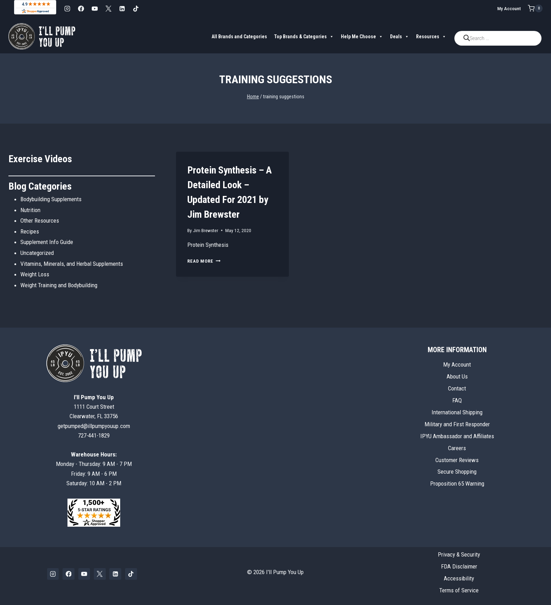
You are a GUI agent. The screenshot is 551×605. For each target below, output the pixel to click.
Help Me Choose (362, 36)
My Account (509, 8)
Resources (431, 36)
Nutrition (30, 209)
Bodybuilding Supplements (51, 199)
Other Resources (39, 220)
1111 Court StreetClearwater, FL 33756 (94, 407)
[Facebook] (81, 8)
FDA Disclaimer (459, 566)
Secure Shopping (457, 471)
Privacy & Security (459, 554)
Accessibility (459, 578)
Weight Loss (34, 274)
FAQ (457, 400)
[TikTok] (136, 8)
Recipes (29, 231)
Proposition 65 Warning (457, 483)
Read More (204, 261)
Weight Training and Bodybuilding (58, 285)
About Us (457, 376)
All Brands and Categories (239, 36)
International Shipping (457, 412)
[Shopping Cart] (535, 8)
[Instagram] (67, 8)
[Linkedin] (122, 8)
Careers (457, 448)
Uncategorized (37, 252)
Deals (399, 36)
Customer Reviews (457, 459)
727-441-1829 (94, 435)
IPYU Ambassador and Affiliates (457, 436)
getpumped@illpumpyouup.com (94, 425)
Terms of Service (459, 590)
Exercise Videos (40, 159)
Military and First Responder (457, 424)
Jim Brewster (205, 230)
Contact (457, 388)
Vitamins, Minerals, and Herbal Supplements (71, 263)
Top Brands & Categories (304, 36)
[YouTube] (95, 8)
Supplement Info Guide (46, 241)
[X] (108, 8)
